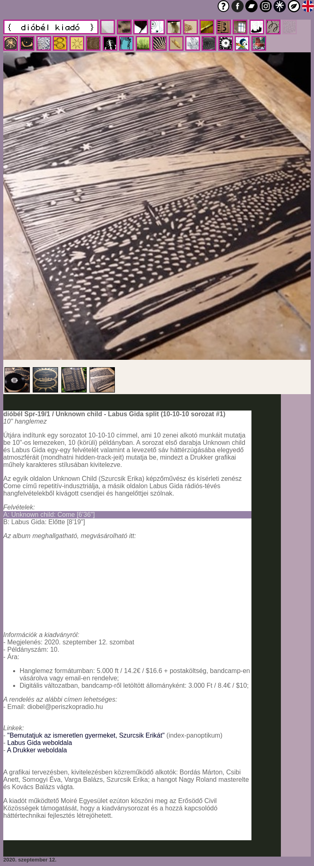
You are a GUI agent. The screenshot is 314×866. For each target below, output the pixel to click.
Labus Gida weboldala (39, 742)
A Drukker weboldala (37, 750)
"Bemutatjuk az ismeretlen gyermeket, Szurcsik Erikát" (86, 735)
